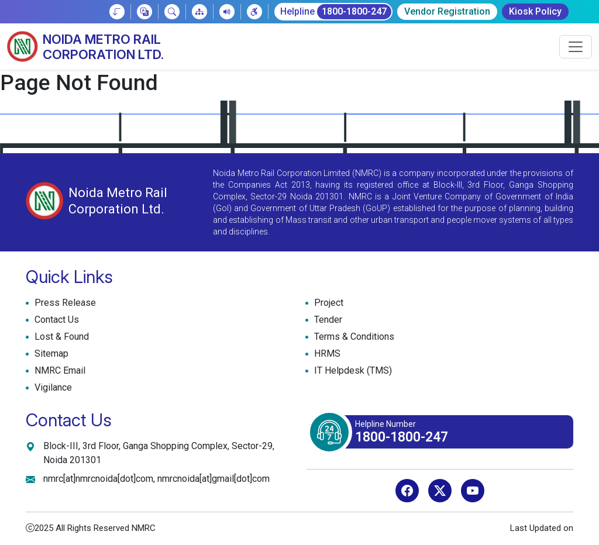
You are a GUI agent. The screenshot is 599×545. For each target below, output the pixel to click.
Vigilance (53, 387)
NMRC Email (58, 371)
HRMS (325, 354)
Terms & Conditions (352, 337)
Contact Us (55, 320)
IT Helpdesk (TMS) (351, 371)
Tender (326, 320)
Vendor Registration (447, 11)
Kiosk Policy (535, 11)
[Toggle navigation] (575, 46)
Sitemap (50, 354)
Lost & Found (60, 337)
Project (327, 303)
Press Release (64, 303)
